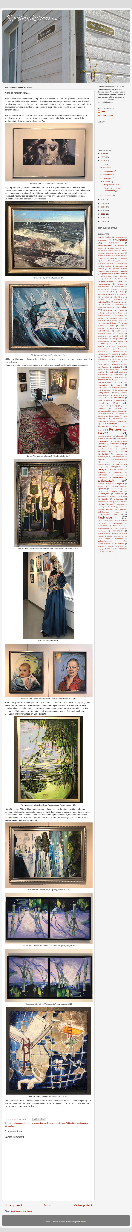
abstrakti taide (120, 237)
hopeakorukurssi (104, 284)
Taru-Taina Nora (116, 491)
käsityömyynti (118, 336)
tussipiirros (114, 502)
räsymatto (119, 436)
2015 (103, 214)
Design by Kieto (106, 261)
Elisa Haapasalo (113, 268)
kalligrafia (101, 299)
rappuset (113, 421)
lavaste (100, 346)
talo (106, 486)
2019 (103, 200)
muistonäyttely (102, 374)
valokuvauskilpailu (104, 528)
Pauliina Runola (103, 398)
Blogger (82, 1222)
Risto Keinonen (103, 426)
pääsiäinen (101, 416)
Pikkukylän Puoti (108, 403)
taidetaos (101, 483)
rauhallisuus (123, 421)
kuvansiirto (101, 328)
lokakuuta (107, 175)
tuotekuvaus (118, 499)
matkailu (108, 362)
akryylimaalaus (33, 1123)
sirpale (125, 441)
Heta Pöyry (109, 279)
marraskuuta (108, 171)
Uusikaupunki (82, 1123)
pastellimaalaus (118, 395)
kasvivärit (124, 302)
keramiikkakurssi (109, 310)
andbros (100, 248)
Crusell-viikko (123, 258)
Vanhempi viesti (83, 1205)
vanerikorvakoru (117, 531)
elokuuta (106, 182)
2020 (103, 164)
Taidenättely (71, 1123)
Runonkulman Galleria (56, 1123)
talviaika (114, 486)
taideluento (119, 475)
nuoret (115, 392)
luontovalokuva (118, 351)
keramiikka (122, 307)
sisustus (103, 444)
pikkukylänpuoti (103, 406)
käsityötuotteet (118, 339)
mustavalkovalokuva (105, 380)
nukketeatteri (109, 390)
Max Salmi (104, 364)
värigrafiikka (119, 544)
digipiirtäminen (120, 261)
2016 (103, 210)
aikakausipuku (20, 1123)
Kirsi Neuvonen (120, 313)
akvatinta (120, 245)
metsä (100, 369)
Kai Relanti (105, 297)
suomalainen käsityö (108, 446)
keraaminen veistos (105, 307)
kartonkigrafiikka (104, 302)
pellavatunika (119, 398)
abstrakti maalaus (104, 237)
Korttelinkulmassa (31, 18)
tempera (112, 496)
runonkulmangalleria (104, 436)
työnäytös (101, 504)
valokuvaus (117, 526)
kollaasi (101, 318)
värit (109, 546)
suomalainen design (117, 444)
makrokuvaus (120, 356)
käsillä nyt (120, 331)
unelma (100, 509)
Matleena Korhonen (120, 362)
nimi (99, 390)
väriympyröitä (120, 546)
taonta (122, 486)
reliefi (102, 424)
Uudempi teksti (13, 1205)
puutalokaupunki (103, 411)
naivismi (119, 385)
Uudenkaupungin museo (108, 512)
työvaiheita (120, 504)
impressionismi (119, 286)
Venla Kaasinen (104, 539)
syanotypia (106, 462)
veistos (109, 536)
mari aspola (116, 359)
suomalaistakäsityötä (105, 449)
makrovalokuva (103, 359)
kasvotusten (106, 304)
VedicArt (124, 533)
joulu (121, 292)
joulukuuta (107, 167)
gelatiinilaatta (106, 274)
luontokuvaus (102, 351)
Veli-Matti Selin (120, 536)
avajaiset (121, 253)
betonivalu (109, 256)
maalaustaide (106, 357)
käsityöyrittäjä (116, 341)
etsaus (102, 271)
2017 (103, 207)
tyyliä (123, 501)
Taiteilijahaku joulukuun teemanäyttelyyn (112, 189)
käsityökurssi (102, 336)
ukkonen (122, 507)
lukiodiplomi (109, 346)
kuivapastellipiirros (109, 323)
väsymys (101, 549)
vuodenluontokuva (104, 544)
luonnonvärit (121, 346)
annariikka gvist (113, 248)
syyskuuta (107, 178)
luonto (120, 349)
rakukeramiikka (118, 418)
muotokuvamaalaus (104, 377)
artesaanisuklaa (113, 250)
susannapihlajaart (118, 456)
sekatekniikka (103, 441)
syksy (120, 462)
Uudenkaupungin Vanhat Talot (110, 514)
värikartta (101, 546)
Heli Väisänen (120, 276)
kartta (116, 302)
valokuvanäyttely (118, 523)
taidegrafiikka (104, 469)
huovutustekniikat (103, 286)
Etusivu (48, 1205)
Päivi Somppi (119, 413)
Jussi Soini (123, 294)
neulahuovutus (103, 388)
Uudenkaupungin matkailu (115, 509)
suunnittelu (102, 459)
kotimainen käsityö (116, 318)
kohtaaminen (119, 315)
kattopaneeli (119, 304)
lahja (125, 341)
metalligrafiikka (118, 367)
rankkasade (102, 421)
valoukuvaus (102, 531)
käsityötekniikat (103, 339)
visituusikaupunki (105, 541)
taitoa (100, 486)
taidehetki (121, 470)
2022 (103, 157)
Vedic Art (116, 533)
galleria (124, 271)
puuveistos (123, 411)
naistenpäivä (102, 385)
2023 (103, 153)
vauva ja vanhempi (104, 533)
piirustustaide (120, 400)
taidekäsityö (118, 472)
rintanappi (121, 424)
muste (121, 380)
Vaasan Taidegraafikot (105, 520)
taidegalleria (116, 467)
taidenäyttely (106, 480)
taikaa (110, 483)
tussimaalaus (102, 501)
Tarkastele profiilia (105, 115)
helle (99, 279)
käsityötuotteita (103, 341)
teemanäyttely (103, 494)
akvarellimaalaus (105, 245)
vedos (102, 536)
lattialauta (112, 344)
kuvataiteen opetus (117, 328)
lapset (103, 344)
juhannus (113, 294)
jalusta (112, 292)
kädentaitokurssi (104, 331)
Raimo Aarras (114, 416)
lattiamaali (121, 344)
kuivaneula (123, 321)
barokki (43, 1123)
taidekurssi (101, 472)
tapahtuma (102, 489)
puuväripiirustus (106, 413)
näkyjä (123, 392)
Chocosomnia (102, 258)
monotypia (112, 372)
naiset (120, 382)
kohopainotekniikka (104, 315)
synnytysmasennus (104, 464)
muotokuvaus (119, 377)
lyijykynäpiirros (103, 354)
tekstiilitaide (119, 494)
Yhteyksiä (110, 549)
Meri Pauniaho (103, 367)
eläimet (124, 268)
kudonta (114, 321)
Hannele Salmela (120, 274)
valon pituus (119, 528)
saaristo (100, 439)
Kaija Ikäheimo (119, 297)
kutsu (122, 326)
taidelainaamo (103, 475)
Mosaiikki (122, 372)
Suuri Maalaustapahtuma (118, 459)
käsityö (120, 333)
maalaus (124, 354)
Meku (103, 112)
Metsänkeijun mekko (112, 369)
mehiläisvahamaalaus (118, 364)
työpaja (110, 504)
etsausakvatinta (113, 271)
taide (117, 464)
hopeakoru (120, 281)
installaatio (102, 289)
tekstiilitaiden (102, 496)
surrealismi (119, 454)
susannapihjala (103, 456)
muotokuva (118, 375)
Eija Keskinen (106, 266)
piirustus (109, 400)
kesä (122, 310)
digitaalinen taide (121, 263)
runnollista (115, 426)
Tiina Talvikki (123, 496)
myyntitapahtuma (104, 382)
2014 (103, 218)
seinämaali (110, 439)
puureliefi (118, 408)
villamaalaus (119, 539)
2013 (103, 221)
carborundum (120, 256)
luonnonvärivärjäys (104, 349)
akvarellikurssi (113, 243)
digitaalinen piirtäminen (105, 263)
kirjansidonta (108, 313)
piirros (100, 400)
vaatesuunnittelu (121, 520)
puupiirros (101, 408)
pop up (114, 406)
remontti (110, 424)
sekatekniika (121, 439)
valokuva (104, 523)
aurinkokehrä (110, 253)
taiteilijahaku (119, 484)
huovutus (120, 284)
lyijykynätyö (114, 354)
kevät (100, 313)
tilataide (105, 499)
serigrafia (117, 441)
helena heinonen (106, 276)
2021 (103, 161)
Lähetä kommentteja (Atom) (21, 1211)
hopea (110, 281)
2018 (103, 203)
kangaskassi (118, 299)
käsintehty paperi (104, 333)
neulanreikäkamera (118, 387)
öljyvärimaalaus (108, 551)
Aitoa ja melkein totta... (112, 185)
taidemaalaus (102, 477)
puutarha (114, 411)
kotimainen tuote (103, 321)
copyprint (113, 258)
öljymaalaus (10, 1126)
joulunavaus (102, 294)
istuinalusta (114, 289)
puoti (122, 406)
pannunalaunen (103, 395)
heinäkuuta (108, 195)
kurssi (112, 326)
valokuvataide (102, 526)
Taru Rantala (115, 489)
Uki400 (113, 507)
